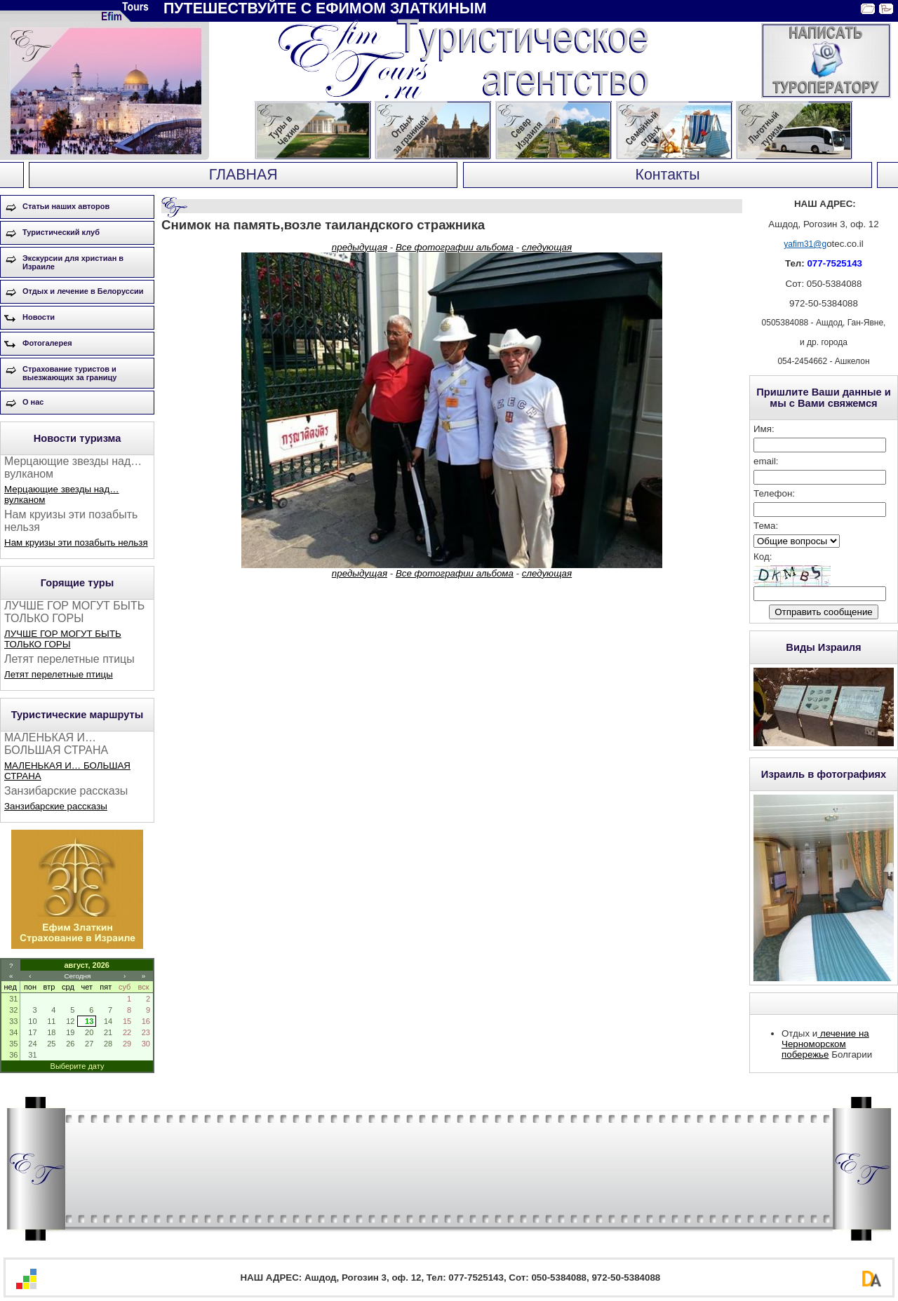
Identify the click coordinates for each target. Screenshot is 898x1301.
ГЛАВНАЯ (243, 174)
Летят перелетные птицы (58, 674)
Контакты (668, 174)
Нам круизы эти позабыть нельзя (76, 542)
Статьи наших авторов (65, 206)
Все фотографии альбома (455, 247)
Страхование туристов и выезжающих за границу (69, 373)
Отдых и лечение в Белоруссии (83, 291)
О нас (33, 402)
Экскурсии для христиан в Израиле (72, 262)
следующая (547, 247)
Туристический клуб (61, 232)
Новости (38, 317)
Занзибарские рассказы (55, 806)
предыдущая (359, 247)
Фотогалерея (47, 343)
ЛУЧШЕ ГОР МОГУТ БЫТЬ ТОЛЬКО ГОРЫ (62, 638)
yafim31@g (805, 244)
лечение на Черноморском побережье (825, 1044)
